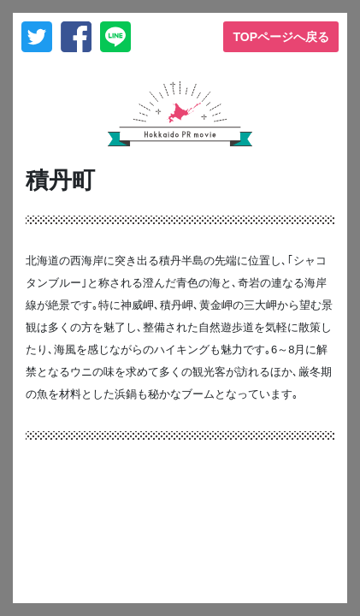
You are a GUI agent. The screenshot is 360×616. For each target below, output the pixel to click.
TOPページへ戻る (281, 37)
